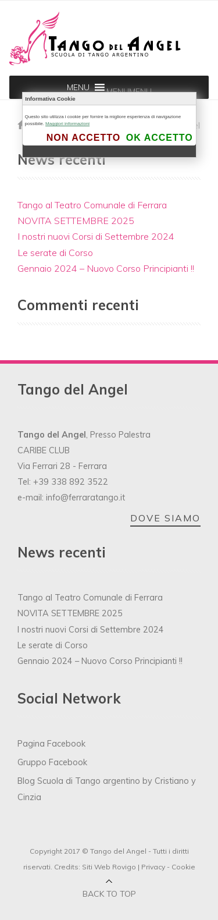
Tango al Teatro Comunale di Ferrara (92, 205)
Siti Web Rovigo (109, 866)
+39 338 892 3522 (70, 482)
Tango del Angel (118, 851)
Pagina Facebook (51, 743)
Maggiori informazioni (67, 123)
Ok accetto (159, 138)
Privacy (153, 866)
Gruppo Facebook (52, 762)
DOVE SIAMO (165, 518)
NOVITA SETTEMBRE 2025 (75, 220)
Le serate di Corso (55, 252)
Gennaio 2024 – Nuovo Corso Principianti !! (105, 268)
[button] (129, 91)
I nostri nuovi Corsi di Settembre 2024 (95, 236)
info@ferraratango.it (85, 497)
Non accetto (83, 138)
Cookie (183, 866)
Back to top (109, 894)
